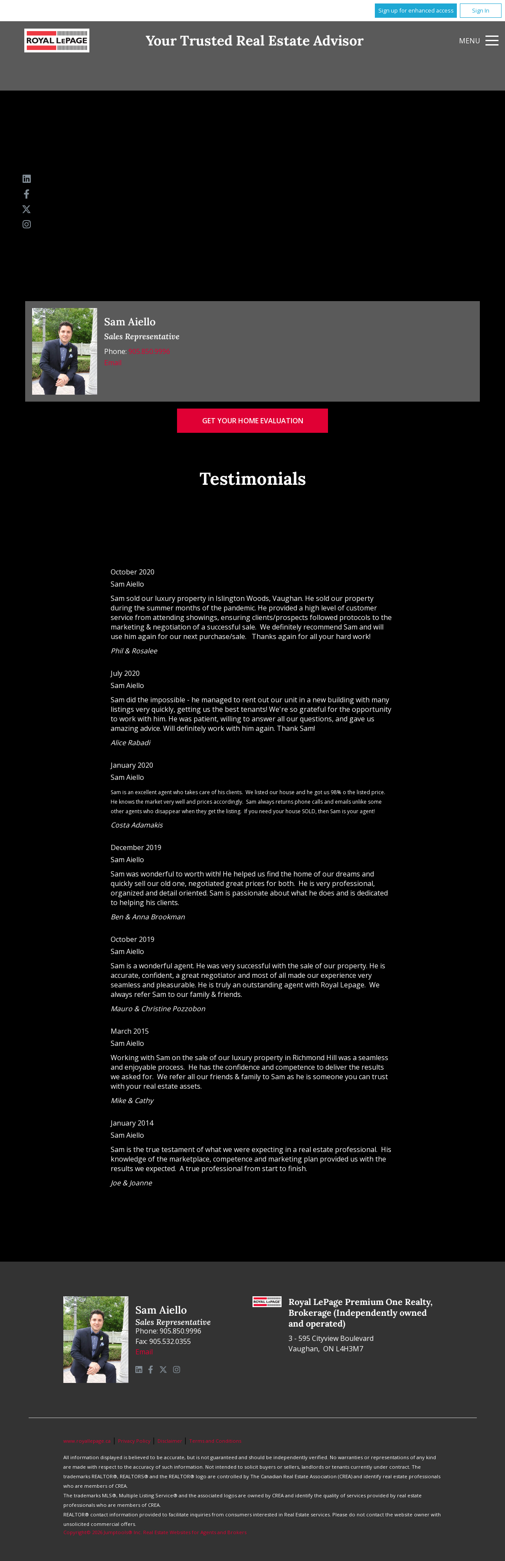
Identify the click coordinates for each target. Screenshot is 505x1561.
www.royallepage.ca (87, 1441)
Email (112, 362)
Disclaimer (170, 1441)
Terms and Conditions (215, 1441)
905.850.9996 (149, 351)
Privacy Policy (135, 1441)
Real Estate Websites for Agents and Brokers (194, 1532)
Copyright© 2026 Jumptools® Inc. (102, 1532)
